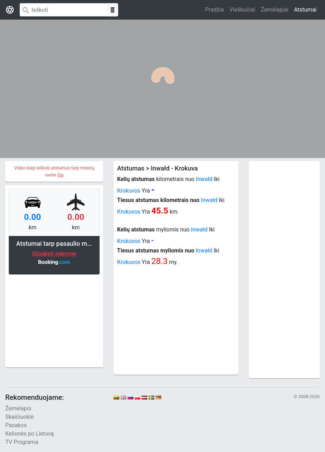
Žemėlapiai (274, 9)
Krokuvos (128, 190)
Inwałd (204, 179)
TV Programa (21, 442)
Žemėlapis (18, 408)
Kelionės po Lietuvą (29, 433)
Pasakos (16, 425)
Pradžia (214, 9)
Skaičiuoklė (19, 416)
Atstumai (305, 9)
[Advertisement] (54, 320)
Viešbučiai (242, 9)
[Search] (63, 9)
